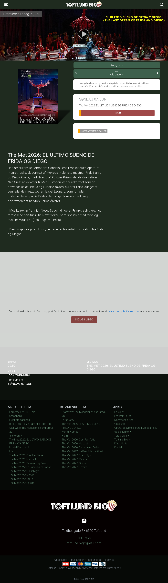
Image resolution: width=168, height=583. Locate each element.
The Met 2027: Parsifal (22, 482)
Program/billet (122, 416)
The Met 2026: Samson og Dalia (27, 463)
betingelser (77, 559)
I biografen (120, 435)
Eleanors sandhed (19, 419)
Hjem (12, 451)
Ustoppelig (15, 416)
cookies (109, 559)
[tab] (117, 65)
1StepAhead (114, 568)
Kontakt (118, 447)
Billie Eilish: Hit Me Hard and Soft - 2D (30, 423)
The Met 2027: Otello (21, 479)
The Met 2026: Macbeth (23, 459)
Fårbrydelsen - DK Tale (22, 412)
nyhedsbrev (60, 559)
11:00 (100, 113)
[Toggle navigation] (6, 4)
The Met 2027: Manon (21, 475)
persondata (94, 559)
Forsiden (119, 412)
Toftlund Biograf (72, 5)
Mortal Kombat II (19, 447)
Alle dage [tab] (116, 73)
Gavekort (119, 423)
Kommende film (123, 419)
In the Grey (15, 435)
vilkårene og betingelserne (124, 311)
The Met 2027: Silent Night (24, 471)
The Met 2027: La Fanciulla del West (30, 467)
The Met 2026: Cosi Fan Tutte (26, 455)
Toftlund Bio (121, 439)
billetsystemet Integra (89, 568)
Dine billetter (121, 443)
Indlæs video (84, 319)
